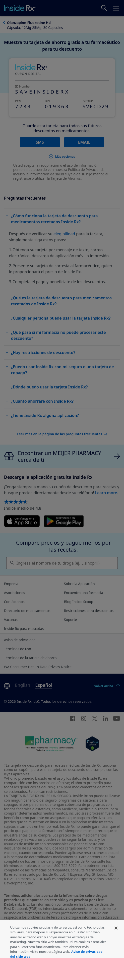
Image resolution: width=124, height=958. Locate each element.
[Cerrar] (116, 932)
